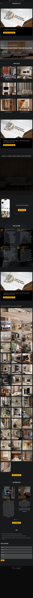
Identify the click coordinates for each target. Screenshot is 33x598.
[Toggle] (1, 534)
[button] (1, 3)
